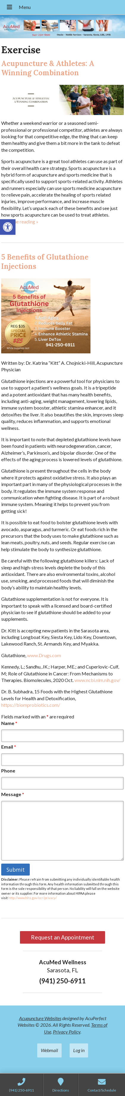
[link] (7, 227)
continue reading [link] (19, 221)
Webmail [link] (49, 1050)
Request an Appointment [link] (62, 937)
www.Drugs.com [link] (44, 655)
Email (8, 746)
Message (12, 794)
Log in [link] (79, 1050)
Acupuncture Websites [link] (40, 1018)
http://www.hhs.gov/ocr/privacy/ (32, 898)
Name (9, 723)
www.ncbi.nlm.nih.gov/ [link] (97, 680)
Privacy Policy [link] (66, 1031)
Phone (8, 770)
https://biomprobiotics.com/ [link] (30, 705)
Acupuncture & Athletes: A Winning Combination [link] (47, 68)
